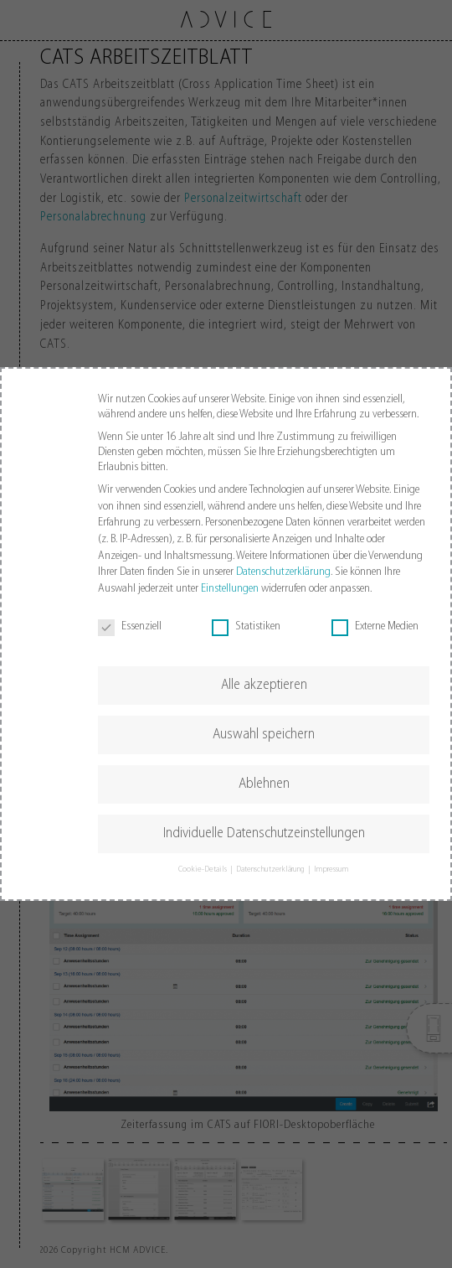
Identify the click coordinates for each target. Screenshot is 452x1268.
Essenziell (130, 626)
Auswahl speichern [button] (264, 734)
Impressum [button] (331, 869)
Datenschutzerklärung (283, 572)
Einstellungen (230, 588)
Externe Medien (375, 626)
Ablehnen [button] (264, 784)
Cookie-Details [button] (203, 869)
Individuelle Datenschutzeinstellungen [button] (264, 833)
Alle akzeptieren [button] (264, 685)
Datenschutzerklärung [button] (271, 869)
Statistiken (246, 626)
